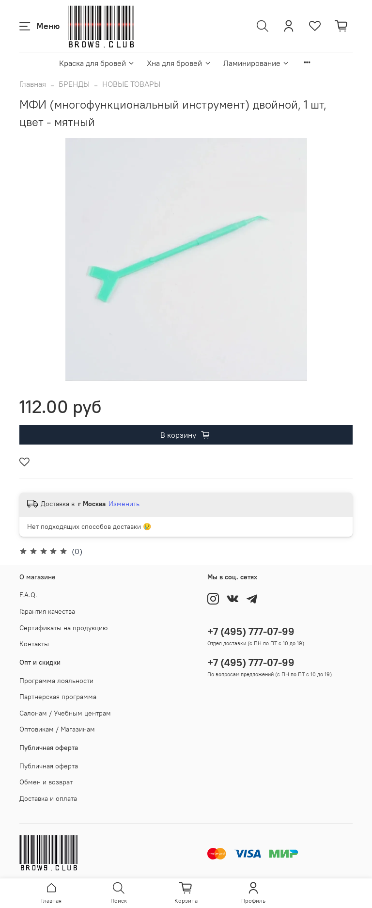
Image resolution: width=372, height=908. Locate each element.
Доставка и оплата (48, 798)
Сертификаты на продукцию (63, 627)
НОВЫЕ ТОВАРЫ (131, 84)
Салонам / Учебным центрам (65, 713)
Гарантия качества (47, 611)
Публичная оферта (48, 766)
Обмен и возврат (46, 782)
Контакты (34, 643)
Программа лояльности (56, 680)
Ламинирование (256, 63)
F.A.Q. (28, 594)
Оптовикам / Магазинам (57, 729)
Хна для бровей (179, 63)
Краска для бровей (97, 63)
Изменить (124, 503)
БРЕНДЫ (74, 84)
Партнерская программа (57, 696)
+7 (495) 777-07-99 (250, 631)
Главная (32, 84)
